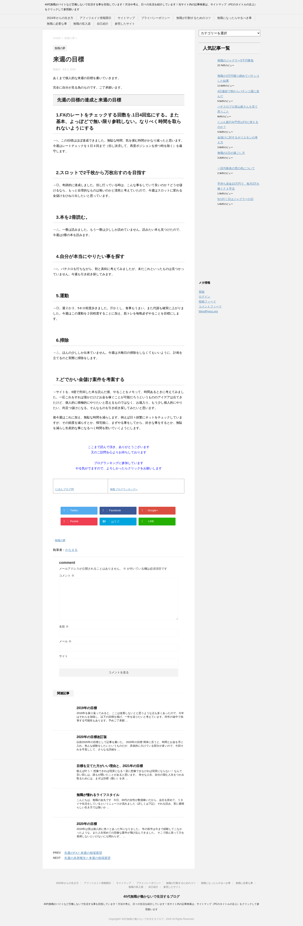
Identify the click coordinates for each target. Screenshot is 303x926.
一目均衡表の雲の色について (236, 168)
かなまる (71, 550)
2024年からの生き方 (60, 18)
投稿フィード (207, 301)
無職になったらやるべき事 (234, 18)
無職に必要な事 (57, 23)
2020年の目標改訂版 (92, 737)
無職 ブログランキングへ (124, 489)
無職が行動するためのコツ (193, 18)
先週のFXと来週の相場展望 (83, 853)
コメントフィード (210, 306)
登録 (201, 291)
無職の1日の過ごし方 (231, 152)
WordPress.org (208, 311)
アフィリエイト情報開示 (95, 18)
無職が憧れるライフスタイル (98, 795)
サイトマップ (126, 18)
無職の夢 (60, 540)
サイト (63, 656)
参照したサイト (125, 23)
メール (65, 641)
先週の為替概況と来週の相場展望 (87, 858)
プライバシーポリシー (155, 18)
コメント (66, 575)
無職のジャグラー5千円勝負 (235, 60)
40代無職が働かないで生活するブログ (151, 896)
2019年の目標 (87, 708)
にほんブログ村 (64, 489)
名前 (64, 626)
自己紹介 (102, 23)
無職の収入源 (82, 23)
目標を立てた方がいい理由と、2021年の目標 (110, 766)
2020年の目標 (87, 824)
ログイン (204, 296)
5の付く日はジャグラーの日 (235, 199)
